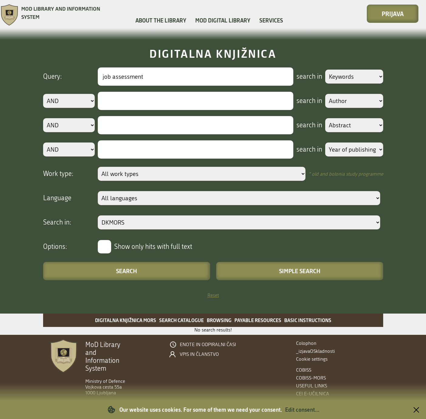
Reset (213, 295)
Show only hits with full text (153, 247)
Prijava (393, 13)
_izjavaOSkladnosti (315, 351)
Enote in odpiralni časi (208, 344)
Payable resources (257, 320)
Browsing (219, 320)
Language (57, 198)
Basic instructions (307, 320)
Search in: (57, 222)
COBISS (303, 370)
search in (309, 77)
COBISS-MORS (311, 378)
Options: (55, 247)
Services (271, 20)
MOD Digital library (222, 20)
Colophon (306, 343)
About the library (160, 20)
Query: (52, 77)
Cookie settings (312, 359)
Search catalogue (181, 320)
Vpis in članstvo (199, 354)
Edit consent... (302, 410)
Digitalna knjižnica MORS (125, 320)
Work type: (58, 174)
